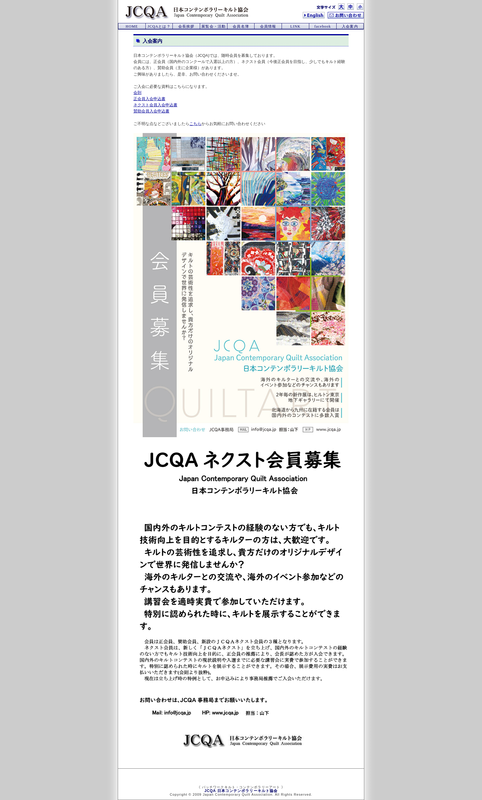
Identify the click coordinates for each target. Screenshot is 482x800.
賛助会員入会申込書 (151, 111)
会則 (137, 92)
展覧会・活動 (213, 26)
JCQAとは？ (159, 26)
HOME (132, 26)
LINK (295, 26)
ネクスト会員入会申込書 (155, 105)
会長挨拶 (186, 26)
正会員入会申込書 (149, 98)
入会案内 (350, 26)
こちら (195, 123)
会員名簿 (241, 26)
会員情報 (268, 26)
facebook (322, 26)
